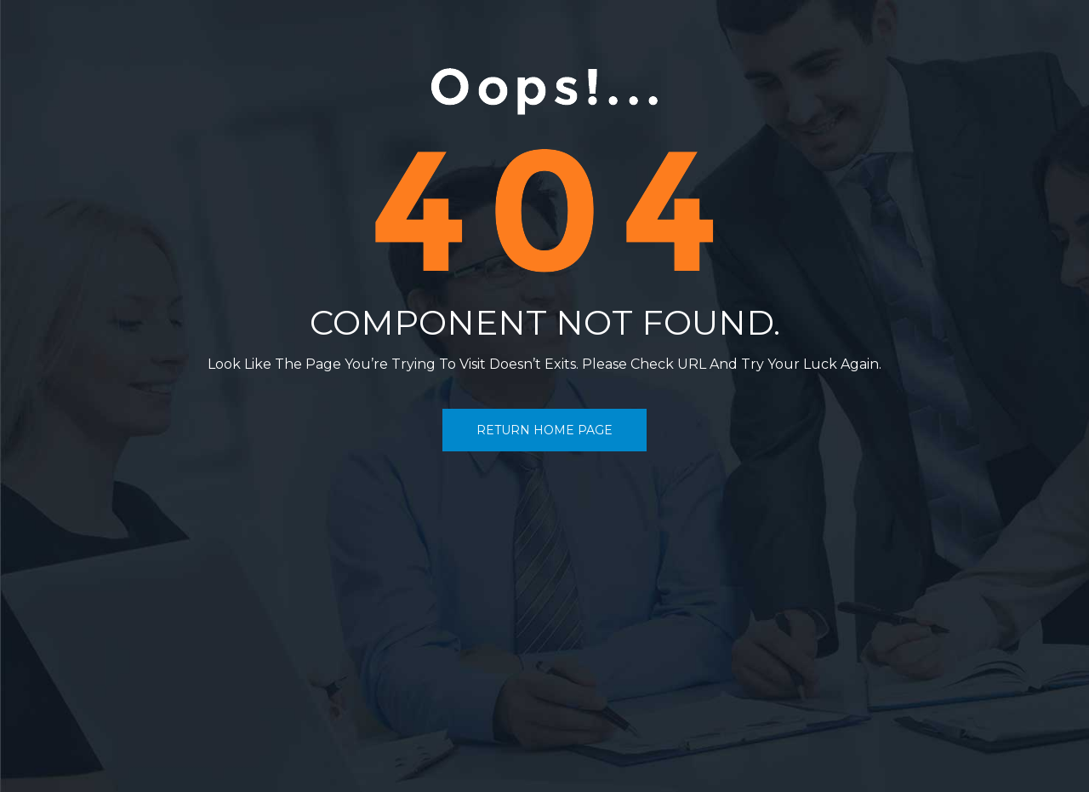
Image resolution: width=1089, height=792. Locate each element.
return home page (544, 430)
